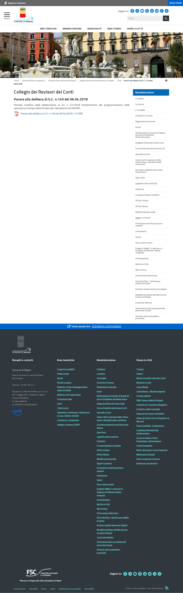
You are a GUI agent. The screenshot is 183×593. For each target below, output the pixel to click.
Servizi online (175, 3)
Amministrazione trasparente (33, 80)
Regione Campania (17, 3)
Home (16, 80)
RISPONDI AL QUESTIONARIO (106, 326)
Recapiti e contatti (22, 360)
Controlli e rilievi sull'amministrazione (62, 80)
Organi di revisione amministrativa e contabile (97, 80)
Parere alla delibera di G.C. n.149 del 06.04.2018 (48, 113)
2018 (119, 80)
